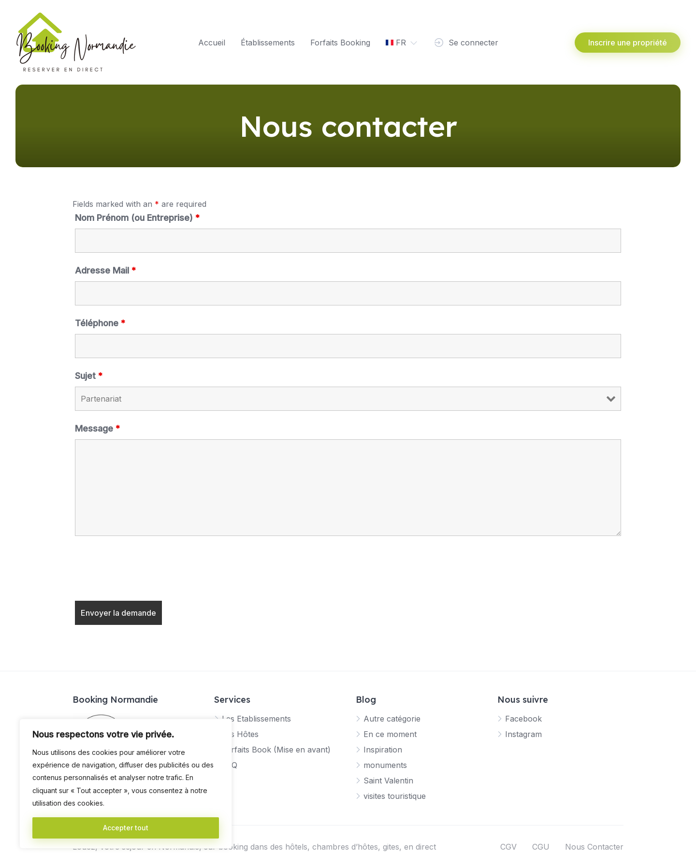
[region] (125, 784)
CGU (541, 847)
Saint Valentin (388, 780)
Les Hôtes (240, 734)
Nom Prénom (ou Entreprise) (137, 218)
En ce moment (390, 734)
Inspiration (382, 749)
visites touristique (394, 796)
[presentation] (148, 570)
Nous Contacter (594, 847)
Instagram (523, 734)
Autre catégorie (391, 718)
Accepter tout (125, 828)
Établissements (268, 42)
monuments (385, 765)
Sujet (88, 376)
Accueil (211, 42)
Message (97, 428)
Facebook (523, 718)
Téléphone (100, 323)
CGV (508, 847)
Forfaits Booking (340, 42)
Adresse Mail (105, 270)
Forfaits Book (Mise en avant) (276, 749)
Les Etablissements (256, 718)
